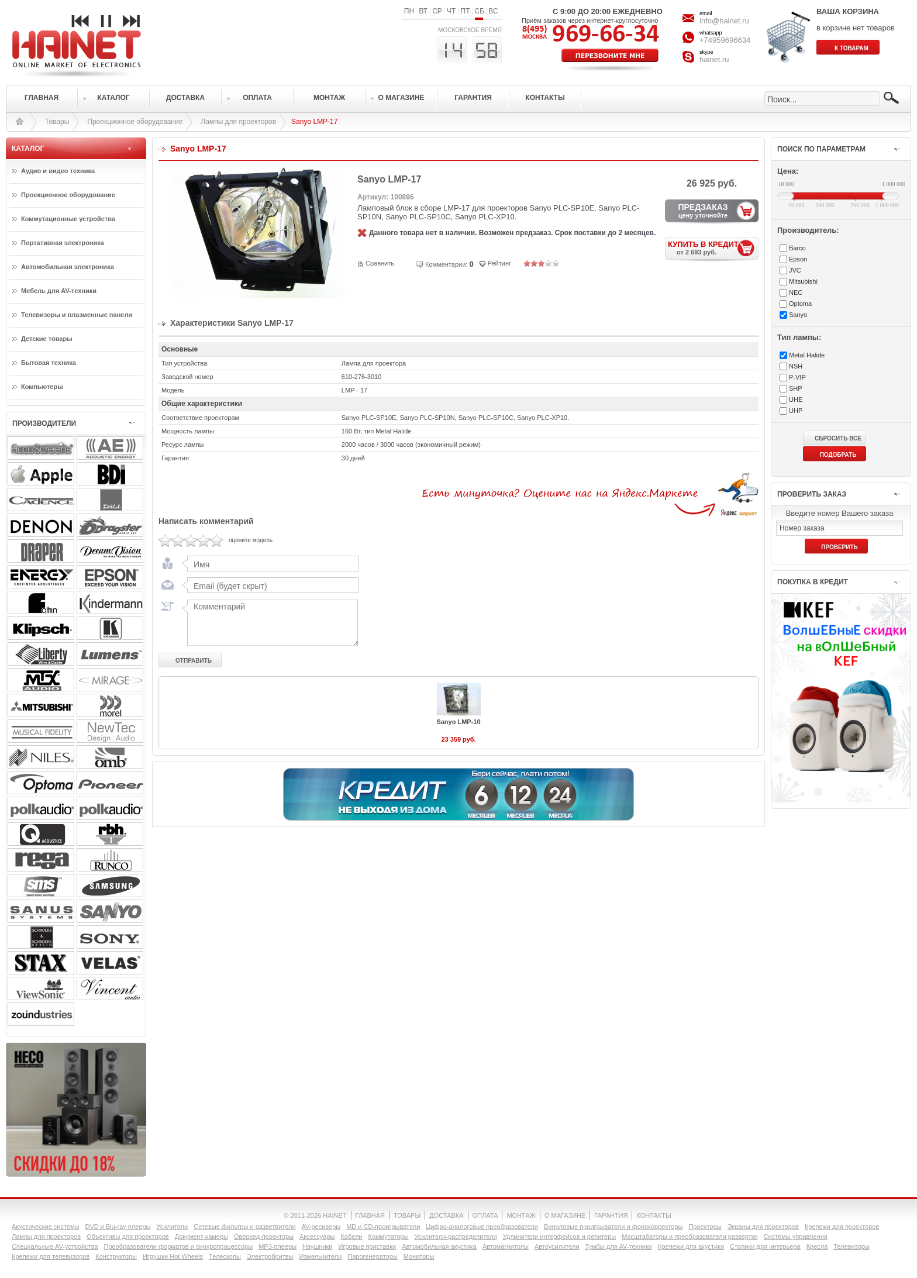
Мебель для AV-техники (58, 290)
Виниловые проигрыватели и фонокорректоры (613, 1226)
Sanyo (798, 314)
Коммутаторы (388, 1236)
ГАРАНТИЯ (611, 1215)
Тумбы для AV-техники (618, 1246)
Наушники (317, 1246)
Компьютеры (42, 386)
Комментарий (270, 622)
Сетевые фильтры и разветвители (244, 1226)
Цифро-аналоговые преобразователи (482, 1226)
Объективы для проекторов (128, 1236)
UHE (795, 399)
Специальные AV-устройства (55, 1246)
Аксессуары (317, 1236)
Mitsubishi (803, 281)
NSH (795, 366)
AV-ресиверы (321, 1226)
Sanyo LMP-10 (458, 721)
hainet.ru (714, 59)
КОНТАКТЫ (653, 1215)
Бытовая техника (48, 362)
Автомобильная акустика (439, 1246)
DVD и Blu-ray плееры (117, 1226)
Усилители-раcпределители (456, 1236)
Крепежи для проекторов (842, 1226)
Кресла (817, 1246)
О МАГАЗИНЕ (564, 1215)
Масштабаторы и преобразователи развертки (690, 1236)
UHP (795, 410)
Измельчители (320, 1256)
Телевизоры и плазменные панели (76, 314)
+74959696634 (724, 40)
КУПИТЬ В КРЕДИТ (713, 248)
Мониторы (419, 1256)
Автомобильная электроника (67, 266)
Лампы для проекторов (238, 122)
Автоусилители (557, 1246)
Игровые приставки (368, 1246)
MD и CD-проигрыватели (383, 1226)
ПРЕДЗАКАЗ (703, 210)
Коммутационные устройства (68, 218)
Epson (798, 259)
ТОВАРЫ (407, 1215)
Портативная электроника (62, 242)
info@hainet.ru (724, 20)
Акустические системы (45, 1226)
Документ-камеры (201, 1236)
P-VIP (797, 377)
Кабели (351, 1236)
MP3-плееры (277, 1246)
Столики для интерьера (765, 1246)
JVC (795, 270)
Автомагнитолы (505, 1246)
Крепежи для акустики (691, 1246)
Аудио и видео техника (58, 170)
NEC (795, 292)
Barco (797, 248)
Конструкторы (116, 1256)
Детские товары (47, 338)
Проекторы (704, 1226)
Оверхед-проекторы (264, 1236)
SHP (795, 388)
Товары (57, 122)
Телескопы (225, 1256)
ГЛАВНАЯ (370, 1215)
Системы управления (796, 1236)
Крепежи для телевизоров (50, 1256)
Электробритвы (270, 1256)
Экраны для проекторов (763, 1226)
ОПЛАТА (485, 1215)
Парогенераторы (372, 1256)
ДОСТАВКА (446, 1215)
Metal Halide (807, 355)
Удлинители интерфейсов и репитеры (559, 1236)
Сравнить (380, 263)
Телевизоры (851, 1246)
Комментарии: (446, 264)
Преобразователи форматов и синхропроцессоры (178, 1246)
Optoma (800, 303)
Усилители (172, 1226)
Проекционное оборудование (134, 122)
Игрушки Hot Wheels (173, 1256)
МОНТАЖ (521, 1215)
